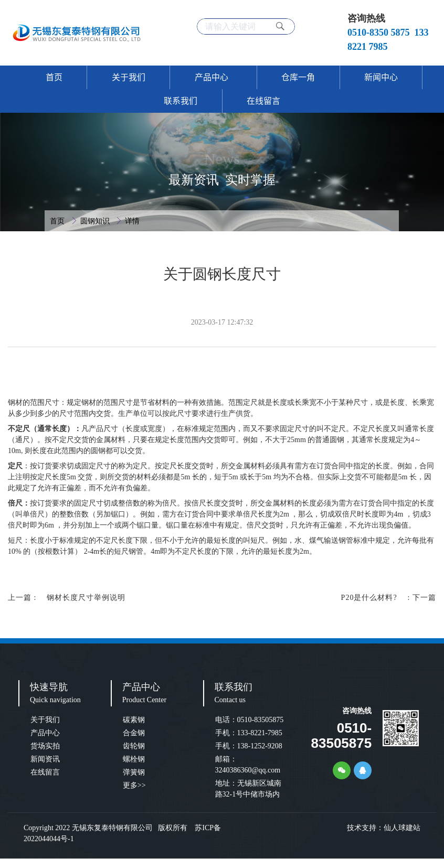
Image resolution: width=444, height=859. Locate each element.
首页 (58, 221)
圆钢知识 (96, 221)
